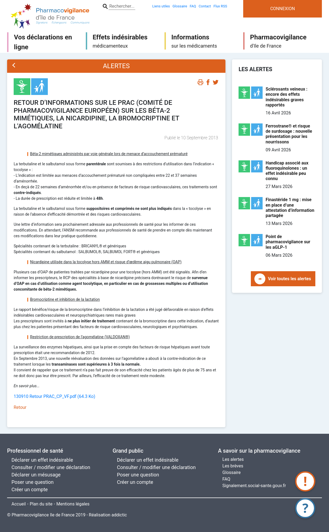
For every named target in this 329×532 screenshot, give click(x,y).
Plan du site (41, 504)
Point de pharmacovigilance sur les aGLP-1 (288, 242)
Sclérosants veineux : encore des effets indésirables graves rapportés (286, 97)
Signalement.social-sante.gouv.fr (254, 485)
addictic (119, 514)
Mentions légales (72, 504)
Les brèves (232, 466)
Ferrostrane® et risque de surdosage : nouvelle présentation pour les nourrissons (289, 133)
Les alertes (233, 459)
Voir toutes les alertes (289, 278)
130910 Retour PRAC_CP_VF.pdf (54, 396)
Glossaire (231, 472)
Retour (20, 407)
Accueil (18, 504)
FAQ (226, 479)
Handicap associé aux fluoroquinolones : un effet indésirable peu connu (287, 170)
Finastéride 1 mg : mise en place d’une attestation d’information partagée (290, 207)
